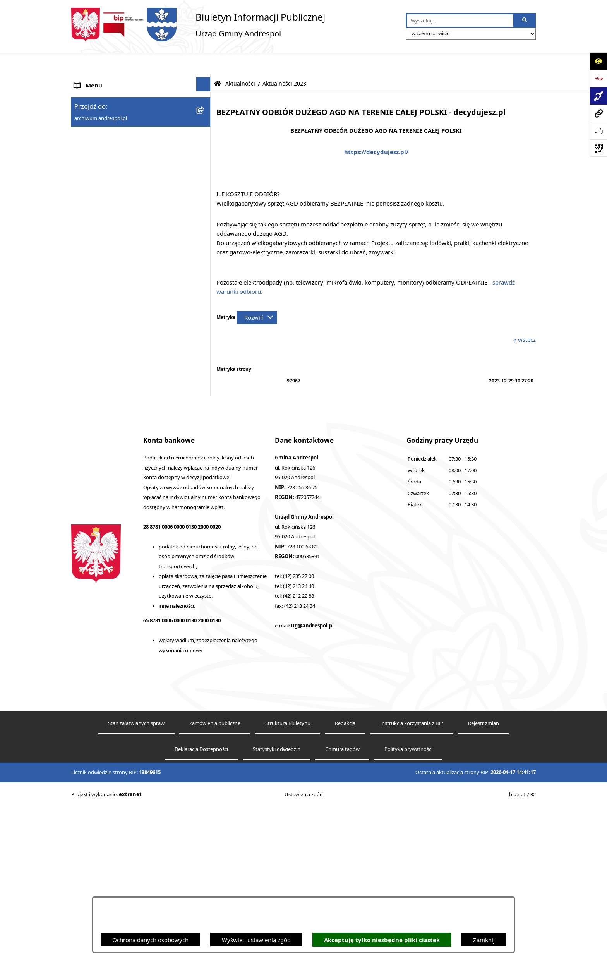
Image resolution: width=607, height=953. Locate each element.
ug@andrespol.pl (312, 771)
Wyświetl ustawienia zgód (256, 940)
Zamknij (484, 940)
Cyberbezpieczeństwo (103, 420)
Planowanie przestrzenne (107, 403)
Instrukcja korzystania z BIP (111, 210)
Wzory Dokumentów (101, 351)
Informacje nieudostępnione (112, 333)
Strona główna (93, 82)
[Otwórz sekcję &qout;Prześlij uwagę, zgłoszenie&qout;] (598, 130)
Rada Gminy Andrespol (105, 152)
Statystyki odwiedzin (276, 895)
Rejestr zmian (483, 869)
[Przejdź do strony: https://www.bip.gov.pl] (598, 78)
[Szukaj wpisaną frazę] (525, 20)
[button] (205, 115)
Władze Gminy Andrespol (108, 169)
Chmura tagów (342, 895)
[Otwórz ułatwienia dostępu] (598, 61)
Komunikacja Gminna (103, 298)
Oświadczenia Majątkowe (108, 316)
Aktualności (89, 99)
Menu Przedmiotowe (102, 134)
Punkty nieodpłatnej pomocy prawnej (124, 502)
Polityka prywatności (408, 895)
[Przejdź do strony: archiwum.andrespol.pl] (598, 113)
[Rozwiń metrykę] (257, 296)
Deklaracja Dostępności (201, 895)
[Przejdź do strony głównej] (198, 24)
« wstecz (524, 318)
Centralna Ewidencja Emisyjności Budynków (132, 455)
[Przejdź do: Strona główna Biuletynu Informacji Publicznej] (217, 62)
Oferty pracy (91, 246)
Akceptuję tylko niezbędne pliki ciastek (382, 940)
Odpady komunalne (100, 281)
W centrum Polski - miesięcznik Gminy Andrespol (125, 478)
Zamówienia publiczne (214, 869)
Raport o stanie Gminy (104, 385)
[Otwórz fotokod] (598, 148)
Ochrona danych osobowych (150, 940)
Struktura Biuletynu (287, 869)
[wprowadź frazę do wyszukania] (460, 20)
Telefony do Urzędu (100, 368)
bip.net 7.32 (522, 940)
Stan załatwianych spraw (136, 869)
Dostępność (90, 438)
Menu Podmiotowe (99, 117)
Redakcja (345, 869)
